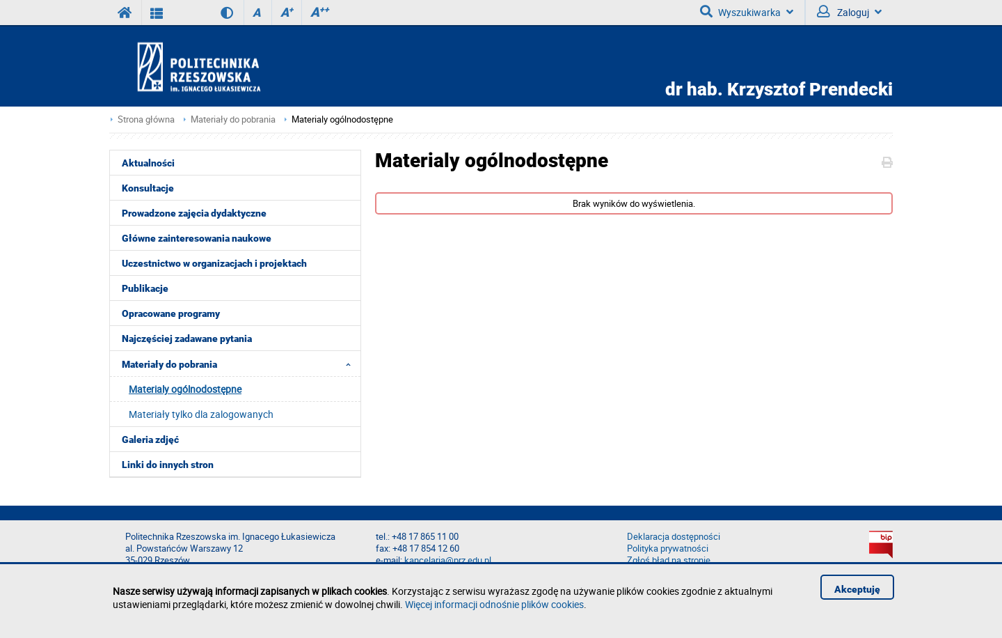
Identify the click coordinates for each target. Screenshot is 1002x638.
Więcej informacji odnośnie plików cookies (494, 604)
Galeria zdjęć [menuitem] (150, 439)
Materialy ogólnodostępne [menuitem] (185, 389)
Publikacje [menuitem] (145, 288)
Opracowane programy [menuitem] (171, 313)
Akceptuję (857, 589)
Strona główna (146, 119)
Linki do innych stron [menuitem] (168, 464)
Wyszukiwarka (746, 12)
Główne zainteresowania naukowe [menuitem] (196, 238)
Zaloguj (849, 12)
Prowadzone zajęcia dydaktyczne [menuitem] (194, 213)
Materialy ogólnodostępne (342, 119)
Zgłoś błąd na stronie (668, 560)
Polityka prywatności (667, 548)
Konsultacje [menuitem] (148, 188)
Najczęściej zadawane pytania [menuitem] (187, 338)
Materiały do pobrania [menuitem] (240, 363)
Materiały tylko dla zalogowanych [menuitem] (201, 414)
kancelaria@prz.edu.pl (447, 560)
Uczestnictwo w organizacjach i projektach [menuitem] (214, 263)
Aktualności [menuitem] (148, 163)
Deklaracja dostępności (673, 537)
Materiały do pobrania (233, 119)
